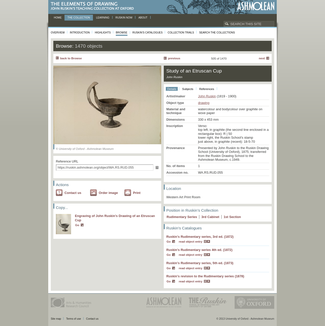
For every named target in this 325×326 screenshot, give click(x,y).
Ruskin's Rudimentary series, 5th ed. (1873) (199, 263)
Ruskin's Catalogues (148, 32)
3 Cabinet (210, 217)
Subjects (187, 88)
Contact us (72, 193)
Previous (174, 58)
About (142, 17)
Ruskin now (124, 17)
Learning (102, 17)
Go (77, 225)
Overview (58, 32)
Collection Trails (181, 32)
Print (136, 193)
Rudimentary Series (182, 217)
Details (171, 88)
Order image (108, 193)
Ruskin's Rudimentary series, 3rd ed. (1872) (200, 237)
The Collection (79, 17)
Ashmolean (255, 6)
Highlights (103, 32)
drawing (203, 103)
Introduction (80, 32)
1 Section (232, 217)
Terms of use (73, 318)
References (206, 88)
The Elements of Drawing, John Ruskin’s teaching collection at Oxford (94, 6)
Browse (121, 32)
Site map (56, 318)
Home (58, 17)
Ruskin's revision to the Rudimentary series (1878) (205, 276)
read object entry (190, 241)
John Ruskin (207, 96)
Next (262, 58)
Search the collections (217, 32)
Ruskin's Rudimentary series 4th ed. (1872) (199, 250)
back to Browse (71, 58)
